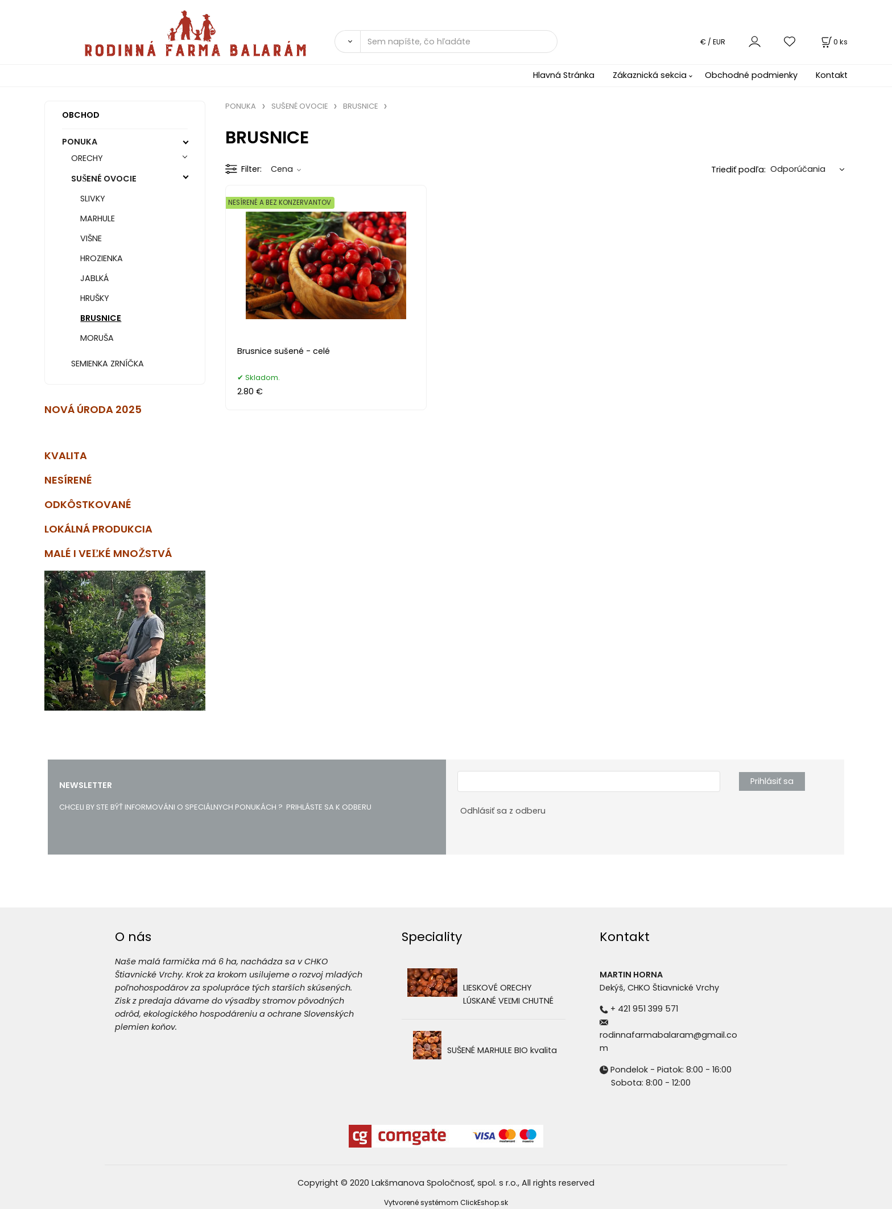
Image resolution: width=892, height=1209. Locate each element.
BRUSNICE (100, 318)
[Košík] (833, 41)
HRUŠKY (94, 298)
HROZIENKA (101, 258)
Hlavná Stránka (563, 75)
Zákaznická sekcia (650, 75)
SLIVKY (92, 198)
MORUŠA (97, 338)
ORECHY (87, 158)
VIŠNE (91, 238)
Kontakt (832, 75)
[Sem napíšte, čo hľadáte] (459, 41)
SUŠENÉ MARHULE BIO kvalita (502, 1050)
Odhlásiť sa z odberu (503, 810)
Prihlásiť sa (772, 781)
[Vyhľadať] (347, 41)
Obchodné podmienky (751, 75)
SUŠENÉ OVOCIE (104, 178)
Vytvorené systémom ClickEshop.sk (446, 1202)
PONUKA (79, 141)
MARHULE (97, 218)
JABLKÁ (94, 278)
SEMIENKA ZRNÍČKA (107, 363)
